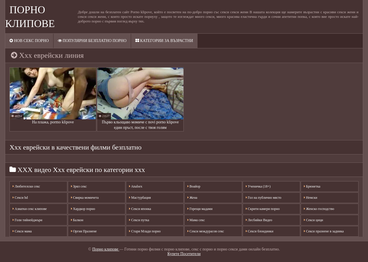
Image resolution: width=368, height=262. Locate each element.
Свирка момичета (85, 198)
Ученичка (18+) (258, 186)
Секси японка (140, 209)
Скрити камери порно (263, 209)
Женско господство (319, 209)
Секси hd (20, 198)
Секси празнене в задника (324, 231)
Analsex (135, 186)
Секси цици (313, 220)
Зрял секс (79, 186)
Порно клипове (105, 249)
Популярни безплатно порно (92, 41)
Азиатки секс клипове (30, 209)
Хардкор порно (83, 209)
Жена (192, 198)
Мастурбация (140, 198)
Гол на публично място (263, 198)
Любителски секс (26, 186)
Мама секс (196, 220)
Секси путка (139, 220)
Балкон (77, 220)
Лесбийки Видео (259, 220)
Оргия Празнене (84, 231)
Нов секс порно (29, 41)
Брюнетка (312, 186)
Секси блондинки (259, 231)
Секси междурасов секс (205, 231)
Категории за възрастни (164, 41)
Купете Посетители (183, 254)
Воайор (193, 186)
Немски (310, 198)
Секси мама (22, 231)
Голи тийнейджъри (27, 220)
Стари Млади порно (144, 231)
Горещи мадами (199, 209)
